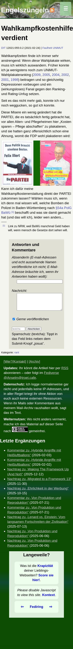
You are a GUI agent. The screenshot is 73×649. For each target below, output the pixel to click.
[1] (12, 212)
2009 (37, 75)
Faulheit (47, 47)
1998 (14, 80)
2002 (65, 75)
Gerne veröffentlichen (31, 322)
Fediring (36, 610)
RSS (64, 371)
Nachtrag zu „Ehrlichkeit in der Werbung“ (38, 492)
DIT (3, 47)
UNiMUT (58, 47)
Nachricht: (36, 301)
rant (16, 355)
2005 (46, 75)
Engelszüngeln (25, 10)
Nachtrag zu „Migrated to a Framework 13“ (39, 482)
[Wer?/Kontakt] (15, 365)
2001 (5, 80)
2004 (56, 75)
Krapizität (45, 569)
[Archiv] (34, 365)
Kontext (48, 598)
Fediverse (51, 376)
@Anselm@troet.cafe (20, 381)
